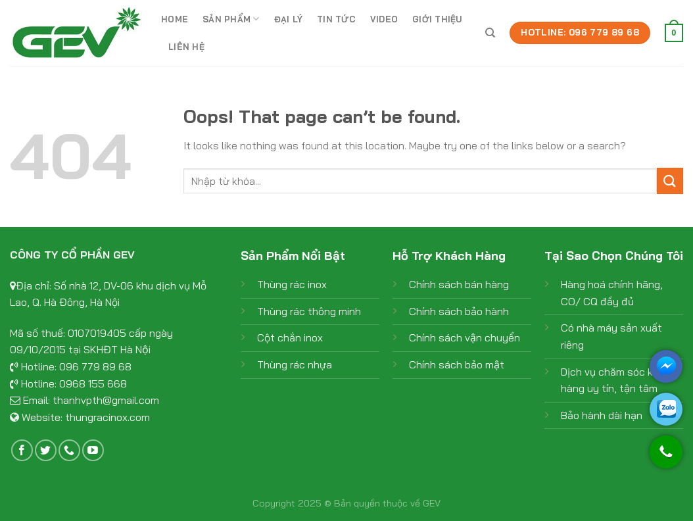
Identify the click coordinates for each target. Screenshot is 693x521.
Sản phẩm (231, 18)
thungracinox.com (107, 417)
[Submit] (670, 180)
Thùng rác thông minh (309, 311)
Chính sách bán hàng (459, 284)
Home (174, 19)
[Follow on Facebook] (22, 450)
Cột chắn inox (290, 337)
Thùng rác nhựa (294, 364)
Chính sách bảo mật (456, 364)
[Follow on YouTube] (93, 450)
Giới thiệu (437, 19)
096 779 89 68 (95, 366)
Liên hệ (186, 46)
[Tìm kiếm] (490, 32)
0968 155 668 (93, 383)
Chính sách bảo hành (459, 311)
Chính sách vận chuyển (464, 337)
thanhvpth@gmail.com (106, 400)
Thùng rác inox (292, 284)
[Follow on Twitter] (46, 450)
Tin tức (336, 19)
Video (384, 19)
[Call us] (69, 450)
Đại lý (288, 19)
